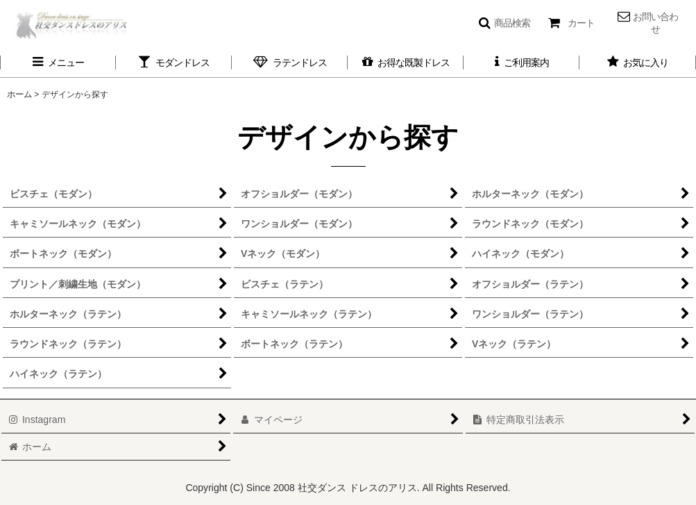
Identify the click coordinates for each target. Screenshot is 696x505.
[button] (504, 23)
